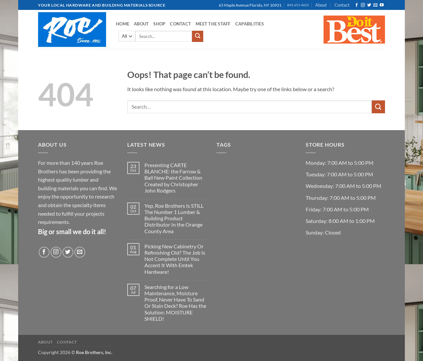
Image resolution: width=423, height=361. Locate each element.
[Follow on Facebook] (357, 5)
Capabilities (249, 23)
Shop (159, 23)
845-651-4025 (298, 5)
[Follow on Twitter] (369, 5)
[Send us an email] (375, 5)
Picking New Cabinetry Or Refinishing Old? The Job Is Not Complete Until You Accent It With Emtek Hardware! (174, 259)
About (321, 5)
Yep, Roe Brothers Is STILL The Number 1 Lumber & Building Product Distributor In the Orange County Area (174, 218)
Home (122, 23)
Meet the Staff (213, 23)
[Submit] (197, 36)
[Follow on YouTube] (382, 5)
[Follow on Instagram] (363, 5)
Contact (342, 5)
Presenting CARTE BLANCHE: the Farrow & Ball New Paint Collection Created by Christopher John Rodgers (173, 178)
